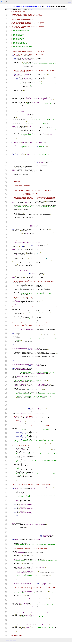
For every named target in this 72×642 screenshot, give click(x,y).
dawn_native (46, 6)
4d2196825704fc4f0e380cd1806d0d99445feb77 (25, 6)
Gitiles (7, 640)
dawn (6, 6)
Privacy (11, 640)
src (41, 6)
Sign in (69, 2)
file (31, 9)
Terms (14, 640)
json (70, 640)
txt (66, 640)
